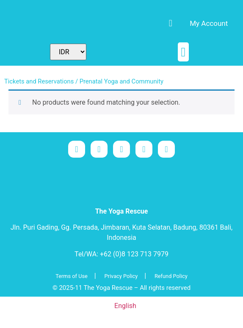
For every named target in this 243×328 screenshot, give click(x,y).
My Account (209, 23)
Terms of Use (71, 276)
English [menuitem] (125, 306)
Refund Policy (171, 276)
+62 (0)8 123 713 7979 (134, 254)
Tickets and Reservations (39, 81)
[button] (183, 51)
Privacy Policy (121, 276)
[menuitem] (88, 24)
